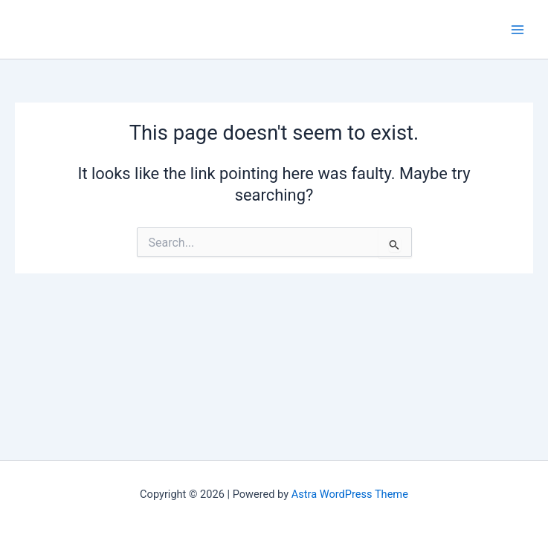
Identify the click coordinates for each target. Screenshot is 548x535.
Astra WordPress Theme (349, 494)
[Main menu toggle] (517, 29)
